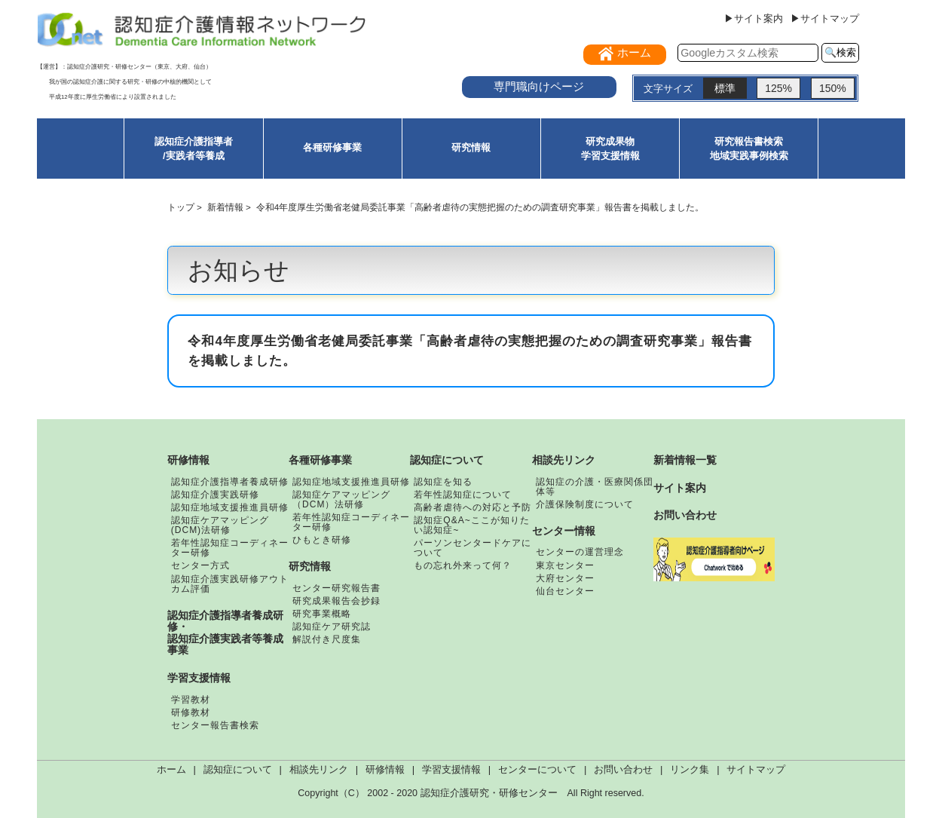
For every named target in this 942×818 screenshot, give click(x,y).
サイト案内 (679, 488)
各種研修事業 (332, 147)
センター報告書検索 (215, 725)
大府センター (565, 578)
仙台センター (565, 591)
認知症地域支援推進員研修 (230, 507)
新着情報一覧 (685, 460)
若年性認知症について (463, 494)
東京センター (565, 565)
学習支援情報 (199, 678)
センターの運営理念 (580, 552)
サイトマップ (755, 769)
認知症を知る (443, 481)
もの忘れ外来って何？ (463, 565)
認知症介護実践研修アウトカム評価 (230, 584)
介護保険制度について (585, 504)
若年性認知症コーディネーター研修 (230, 548)
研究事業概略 (321, 613)
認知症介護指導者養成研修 (230, 481)
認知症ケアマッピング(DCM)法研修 (220, 525)
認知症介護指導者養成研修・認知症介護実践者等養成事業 (225, 633)
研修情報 (188, 460)
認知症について (447, 460)
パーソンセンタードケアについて (472, 548)
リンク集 (689, 769)
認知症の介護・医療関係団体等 (594, 486)
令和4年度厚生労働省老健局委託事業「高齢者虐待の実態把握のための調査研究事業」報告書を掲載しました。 (480, 207)
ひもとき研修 (321, 540)
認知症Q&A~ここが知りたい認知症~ (471, 525)
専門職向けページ (539, 86)
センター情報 (563, 531)
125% (778, 88)
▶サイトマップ (825, 18)
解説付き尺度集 (326, 639)
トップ (180, 207)
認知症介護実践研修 (215, 494)
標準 (725, 88)
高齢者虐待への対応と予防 (472, 507)
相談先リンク (563, 460)
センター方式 (200, 565)
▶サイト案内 (753, 18)
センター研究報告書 (336, 588)
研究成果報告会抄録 (336, 601)
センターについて (537, 769)
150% (832, 88)
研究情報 (471, 147)
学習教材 (190, 699)
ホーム (171, 769)
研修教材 (190, 712)
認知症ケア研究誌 (331, 626)
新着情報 (225, 207)
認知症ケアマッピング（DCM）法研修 (341, 499)
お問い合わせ (685, 515)
